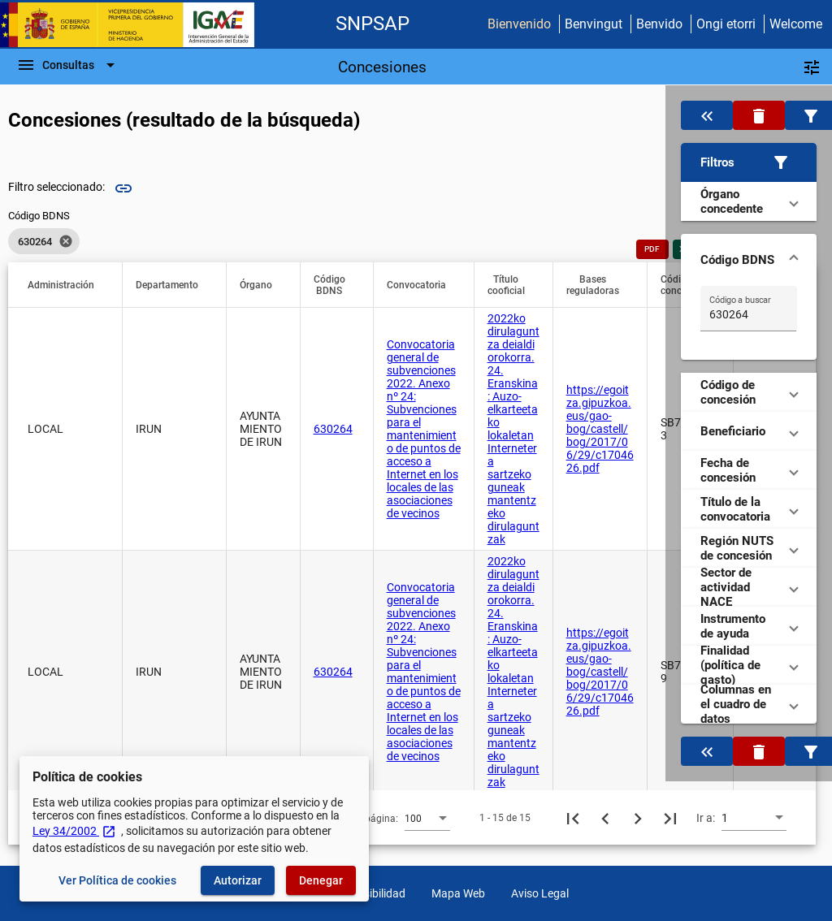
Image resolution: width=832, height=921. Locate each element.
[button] (748, 162)
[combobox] (427, 818)
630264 (333, 428)
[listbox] (44, 241)
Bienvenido (519, 24)
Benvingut (593, 24)
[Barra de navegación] (68, 65)
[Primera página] (573, 818)
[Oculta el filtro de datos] (707, 115)
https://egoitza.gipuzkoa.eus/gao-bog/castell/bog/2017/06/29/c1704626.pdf (600, 428)
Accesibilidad (372, 893)
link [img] (123, 188)
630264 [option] (44, 241)
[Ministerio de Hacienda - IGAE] (134, 24)
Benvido (659, 24)
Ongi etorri (726, 24)
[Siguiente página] (638, 818)
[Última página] (670, 818)
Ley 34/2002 (74, 830)
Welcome (795, 24)
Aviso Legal (540, 893)
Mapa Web (458, 893)
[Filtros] (811, 66)
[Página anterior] (605, 818)
